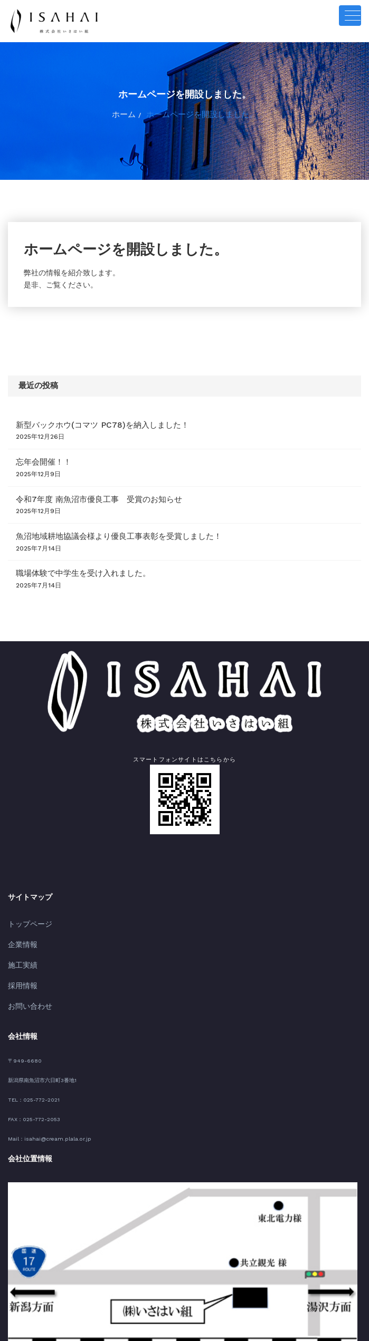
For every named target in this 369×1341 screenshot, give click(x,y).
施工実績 (19, 934)
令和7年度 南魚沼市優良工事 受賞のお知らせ (82, 483)
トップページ (25, 899)
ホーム (135, 113)
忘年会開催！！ (38, 449)
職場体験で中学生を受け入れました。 (70, 551)
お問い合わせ (25, 970)
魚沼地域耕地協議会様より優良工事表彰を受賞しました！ (98, 517)
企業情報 (19, 916)
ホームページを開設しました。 (199, 113)
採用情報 (19, 952)
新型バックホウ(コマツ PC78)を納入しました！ (85, 415)
